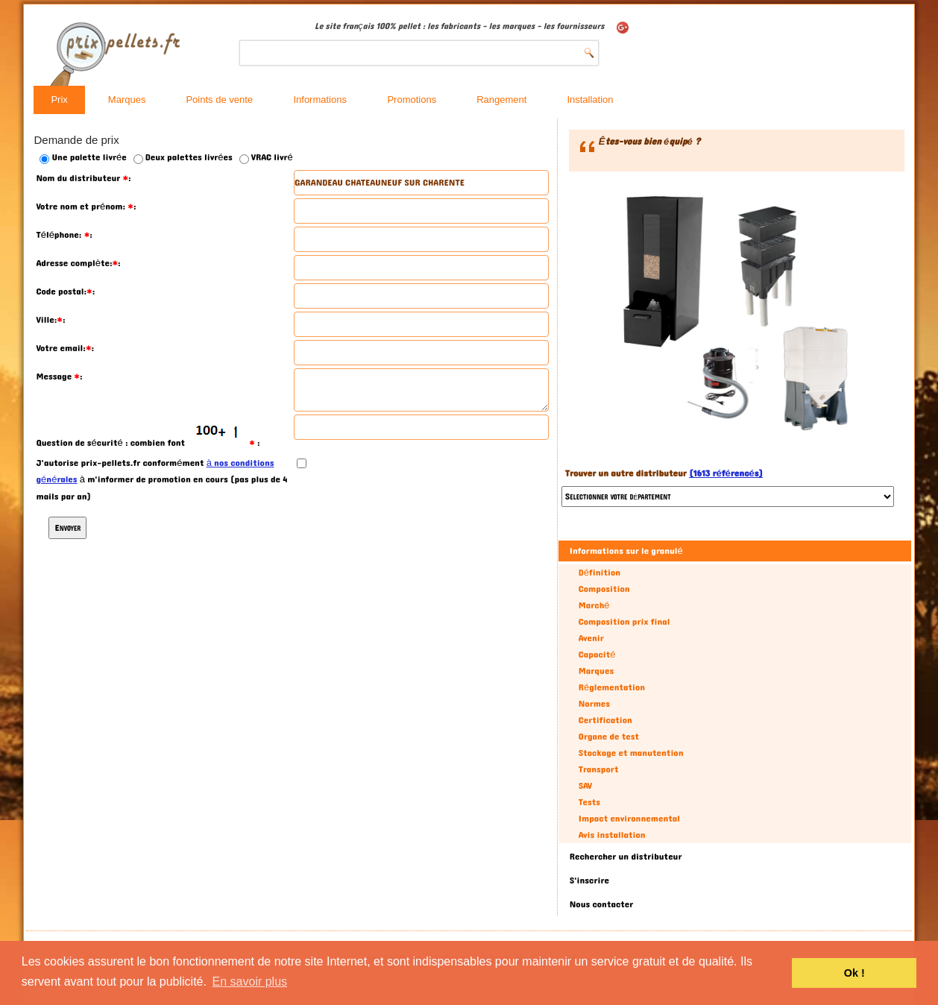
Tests (589, 802)
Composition (604, 589)
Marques (127, 99)
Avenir (591, 638)
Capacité (597, 654)
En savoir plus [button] (250, 981)
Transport (599, 769)
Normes (594, 704)
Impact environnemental (629, 818)
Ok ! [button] (854, 973)
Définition (599, 572)
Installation (590, 99)
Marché (594, 605)
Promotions (411, 99)
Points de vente (219, 99)
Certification (605, 720)
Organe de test (609, 736)
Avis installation (612, 835)
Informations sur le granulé (626, 551)
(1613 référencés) (726, 473)
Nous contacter (602, 904)
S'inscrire (589, 880)
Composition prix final (624, 622)
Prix (59, 99)
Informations (320, 99)
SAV (586, 786)
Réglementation (612, 687)
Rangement (501, 99)
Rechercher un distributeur (626, 857)
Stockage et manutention (631, 753)
